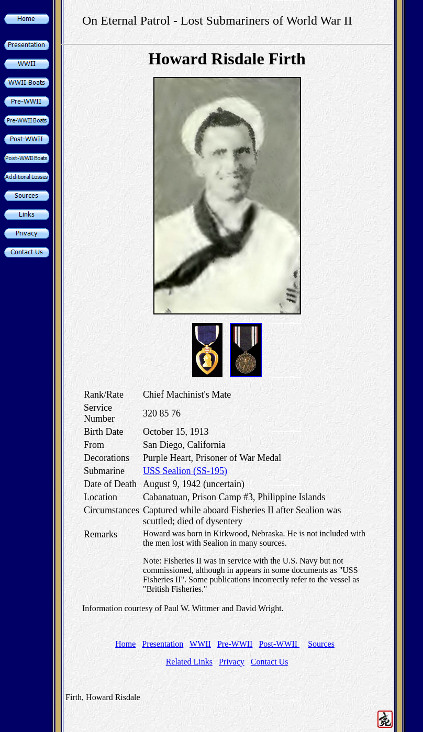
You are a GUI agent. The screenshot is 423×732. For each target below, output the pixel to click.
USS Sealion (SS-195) (185, 471)
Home (125, 643)
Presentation (162, 643)
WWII (200, 643)
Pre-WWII (235, 643)
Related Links (189, 661)
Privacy (231, 661)
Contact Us (269, 661)
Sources (321, 643)
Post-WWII (279, 643)
